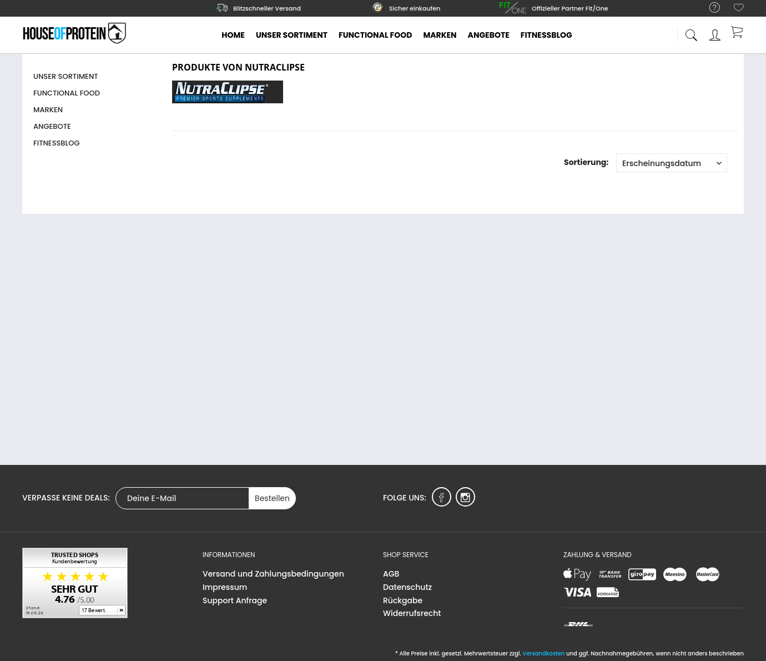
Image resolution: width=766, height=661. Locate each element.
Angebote (52, 126)
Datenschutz (407, 587)
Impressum (225, 587)
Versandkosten (543, 653)
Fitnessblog (56, 143)
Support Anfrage (235, 600)
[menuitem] (709, 8)
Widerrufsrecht (412, 613)
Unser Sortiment (65, 76)
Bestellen (272, 498)
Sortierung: (586, 162)
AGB (391, 573)
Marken (48, 109)
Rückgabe (402, 600)
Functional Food (66, 93)
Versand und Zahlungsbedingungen (273, 573)
